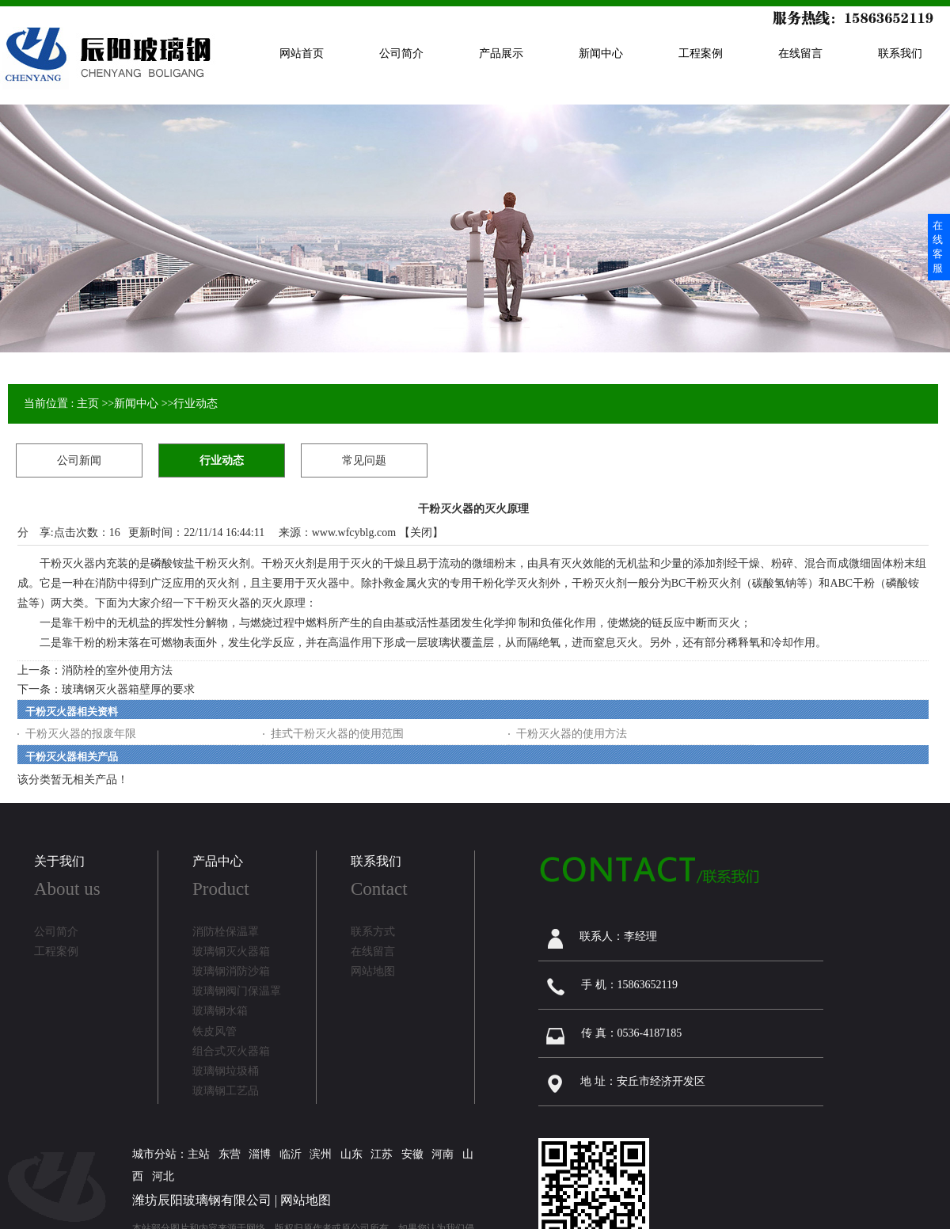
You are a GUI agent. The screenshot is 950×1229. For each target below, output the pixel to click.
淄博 (260, 1154)
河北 (163, 1176)
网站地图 (305, 1200)
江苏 (381, 1154)
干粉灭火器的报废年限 (80, 734)
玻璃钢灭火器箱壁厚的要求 (128, 689)
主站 (199, 1154)
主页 (88, 403)
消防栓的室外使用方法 (117, 670)
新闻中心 (136, 403)
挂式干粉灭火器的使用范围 (337, 734)
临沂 (290, 1154)
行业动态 (195, 403)
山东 (351, 1154)
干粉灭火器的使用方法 (571, 734)
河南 (442, 1154)
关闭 (421, 532)
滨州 (321, 1154)
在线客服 (938, 246)
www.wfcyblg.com (354, 532)
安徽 (412, 1154)
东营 (229, 1154)
